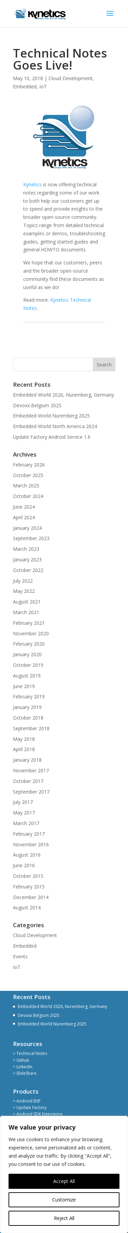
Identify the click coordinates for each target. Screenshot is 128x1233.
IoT (43, 86)
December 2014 (30, 897)
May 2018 (24, 739)
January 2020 (27, 654)
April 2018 (24, 749)
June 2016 (24, 865)
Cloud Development (70, 78)
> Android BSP (27, 1101)
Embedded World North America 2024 (55, 426)
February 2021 (29, 623)
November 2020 (31, 633)
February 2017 (29, 834)
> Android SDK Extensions (37, 1114)
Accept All (64, 1181)
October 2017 (28, 781)
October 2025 (28, 475)
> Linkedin (22, 1067)
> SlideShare (25, 1073)
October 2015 (28, 876)
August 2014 (27, 907)
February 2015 (29, 886)
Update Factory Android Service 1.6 (51, 437)
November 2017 (31, 770)
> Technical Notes (30, 1053)
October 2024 (28, 496)
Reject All (64, 1218)
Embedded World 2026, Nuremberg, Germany (63, 394)
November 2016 (31, 844)
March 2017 (26, 823)
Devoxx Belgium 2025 (37, 405)
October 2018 (28, 717)
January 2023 (27, 559)
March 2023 (26, 549)
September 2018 (31, 728)
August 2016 (27, 854)
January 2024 (27, 528)
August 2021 (27, 601)
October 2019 (28, 665)
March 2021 (26, 612)
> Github (21, 1060)
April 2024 (24, 517)
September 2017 (31, 791)
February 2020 (29, 643)
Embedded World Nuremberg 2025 (51, 415)
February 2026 (29, 464)
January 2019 (27, 707)
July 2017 (23, 802)
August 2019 (27, 675)
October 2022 (28, 570)
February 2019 (29, 696)
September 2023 (31, 538)
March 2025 (26, 485)
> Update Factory (29, 1107)
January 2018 (27, 760)
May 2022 (24, 591)
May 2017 (24, 812)
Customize (64, 1199)
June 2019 (24, 686)
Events (20, 956)
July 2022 (23, 580)
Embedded (25, 86)
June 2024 (24, 506)
